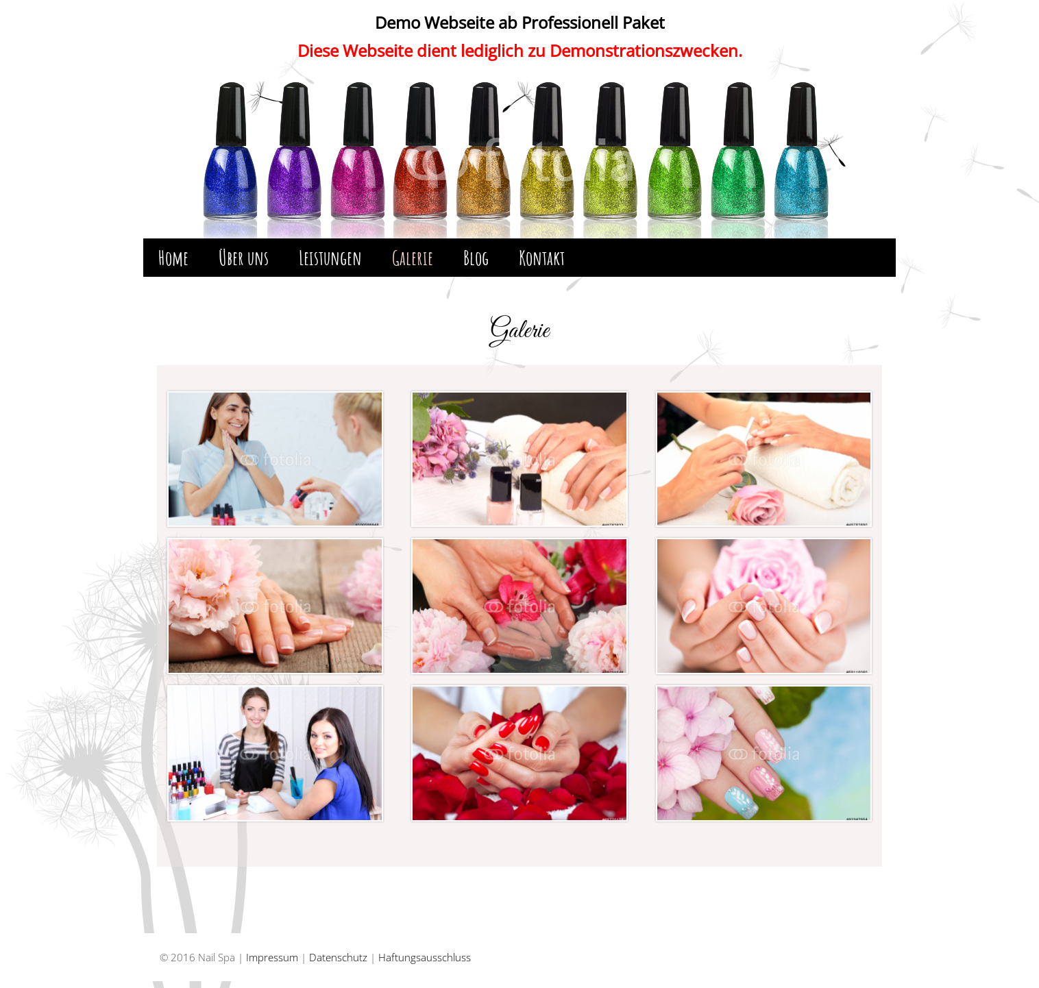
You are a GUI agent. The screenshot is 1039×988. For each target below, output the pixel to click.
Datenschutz (338, 957)
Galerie (412, 257)
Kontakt (542, 257)
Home (173, 257)
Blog (476, 257)
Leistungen (330, 257)
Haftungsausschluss (424, 957)
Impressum (272, 957)
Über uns (244, 257)
